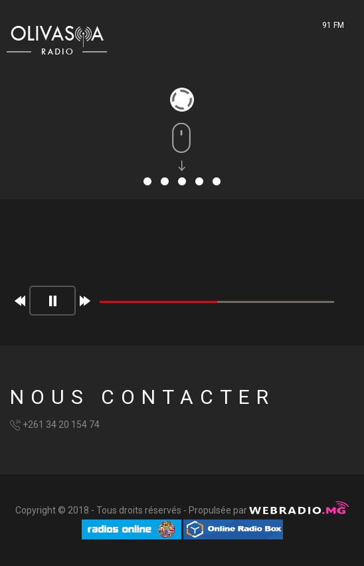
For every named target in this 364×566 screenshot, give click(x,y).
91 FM (333, 25)
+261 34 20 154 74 (61, 424)
